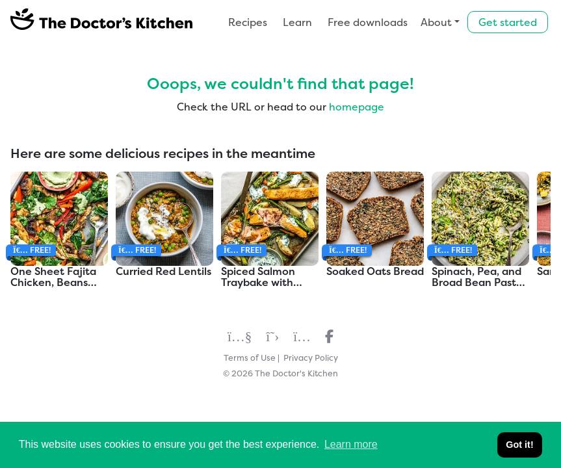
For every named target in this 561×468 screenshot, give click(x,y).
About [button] (436, 22)
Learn (297, 22)
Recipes (247, 22)
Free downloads (368, 22)
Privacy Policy (310, 357)
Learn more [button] (351, 444)
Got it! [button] (519, 444)
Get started (507, 22)
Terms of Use (250, 357)
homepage (356, 106)
